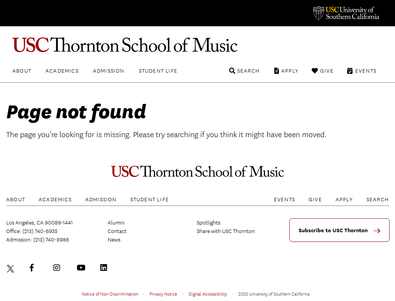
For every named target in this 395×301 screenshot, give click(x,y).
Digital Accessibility (208, 294)
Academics (62, 70)
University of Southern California (346, 13)
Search (248, 70)
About (21, 70)
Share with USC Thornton (226, 231)
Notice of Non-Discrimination (110, 294)
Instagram (58, 268)
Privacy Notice (163, 294)
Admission (109, 70)
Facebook (35, 268)
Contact (117, 231)
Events (365, 70)
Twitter (11, 268)
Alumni (116, 222)
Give (327, 70)
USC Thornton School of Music (197, 45)
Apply (290, 70)
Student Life (158, 70)
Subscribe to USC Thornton (333, 230)
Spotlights (208, 222)
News (114, 239)
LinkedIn (105, 268)
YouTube (82, 268)
